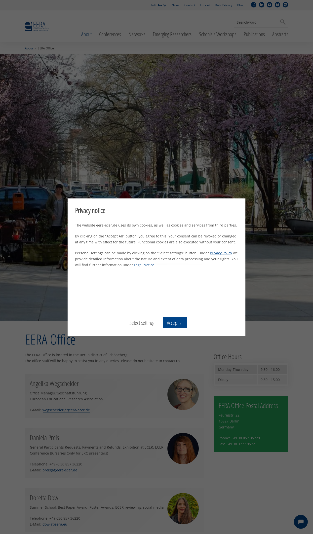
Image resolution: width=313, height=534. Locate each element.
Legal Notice (144, 265)
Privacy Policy (221, 253)
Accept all (175, 322)
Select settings (142, 322)
